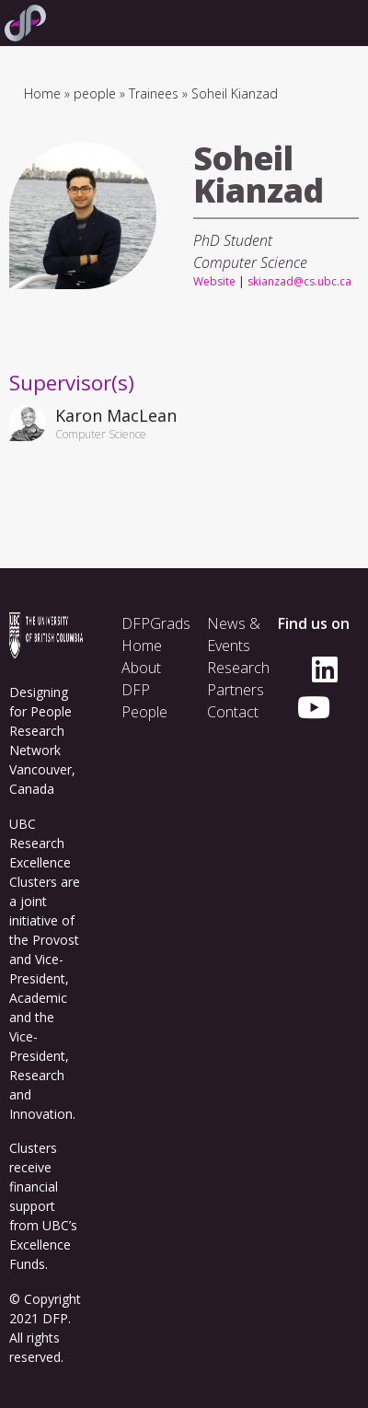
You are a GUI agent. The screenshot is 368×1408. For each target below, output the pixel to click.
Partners (235, 690)
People (144, 712)
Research (238, 667)
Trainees (153, 93)
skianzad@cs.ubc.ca (299, 281)
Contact (233, 712)
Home (42, 93)
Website (214, 281)
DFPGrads (155, 623)
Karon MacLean (116, 415)
